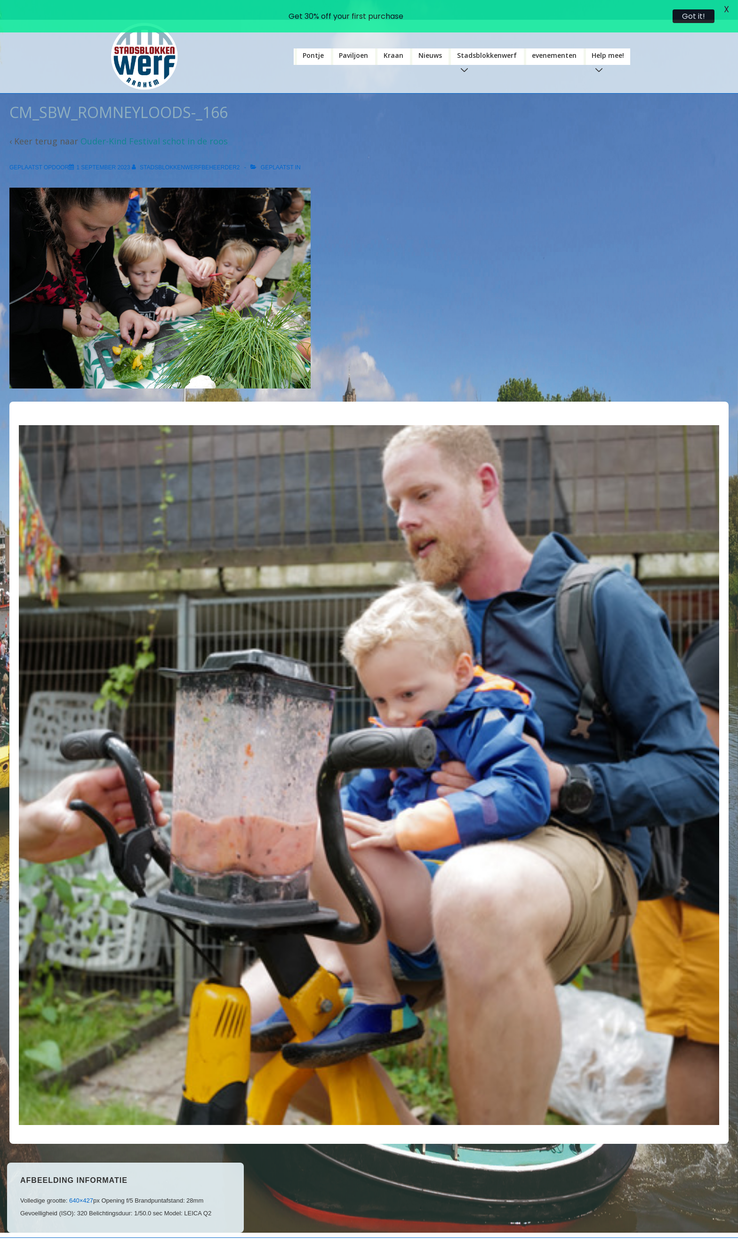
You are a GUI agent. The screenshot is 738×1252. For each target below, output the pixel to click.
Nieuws (430, 39)
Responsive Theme (446, 1238)
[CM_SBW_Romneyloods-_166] (103, 152)
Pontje (313, 39)
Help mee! (610, 42)
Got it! (693, 16)
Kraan (393, 39)
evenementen (554, 39)
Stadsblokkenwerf (489, 42)
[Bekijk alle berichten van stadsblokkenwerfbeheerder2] (186, 152)
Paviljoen (353, 39)
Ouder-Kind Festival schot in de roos (154, 125)
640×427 (81, 1184)
